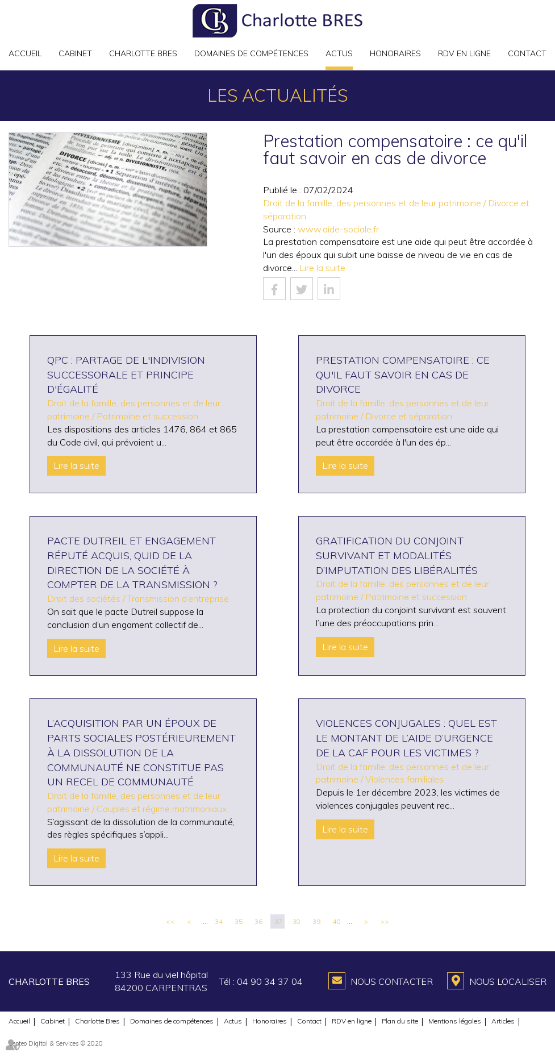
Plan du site (400, 1021)
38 (297, 921)
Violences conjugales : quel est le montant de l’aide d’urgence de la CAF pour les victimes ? (406, 738)
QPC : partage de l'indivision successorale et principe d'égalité (126, 374)
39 (316, 921)
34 (219, 921)
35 (239, 921)
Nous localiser (507, 981)
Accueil (25, 53)
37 (278, 921)
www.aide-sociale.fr (338, 229)
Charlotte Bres (143, 53)
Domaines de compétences (251, 53)
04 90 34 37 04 (270, 981)
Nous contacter (391, 981)
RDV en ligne (464, 53)
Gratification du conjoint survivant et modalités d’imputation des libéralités (397, 555)
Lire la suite (322, 267)
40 (336, 921)
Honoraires (395, 53)
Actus (339, 53)
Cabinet (75, 53)
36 (258, 921)
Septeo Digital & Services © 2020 (56, 1043)
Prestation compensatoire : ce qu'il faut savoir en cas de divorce (403, 374)
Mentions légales (454, 1021)
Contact (527, 53)
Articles (503, 1021)
